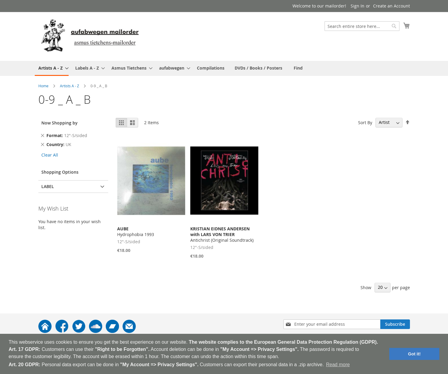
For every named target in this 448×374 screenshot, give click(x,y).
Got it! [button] (414, 354)
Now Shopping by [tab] (59, 123)
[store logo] (89, 36)
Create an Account (391, 6)
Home (43, 85)
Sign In (357, 6)
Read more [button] (338, 364)
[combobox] (362, 26)
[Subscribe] (395, 324)
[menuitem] (52, 68)
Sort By (365, 122)
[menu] (224, 68)
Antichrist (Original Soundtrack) (222, 234)
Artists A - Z (69, 85)
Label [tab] (47, 186)
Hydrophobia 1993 (135, 231)
